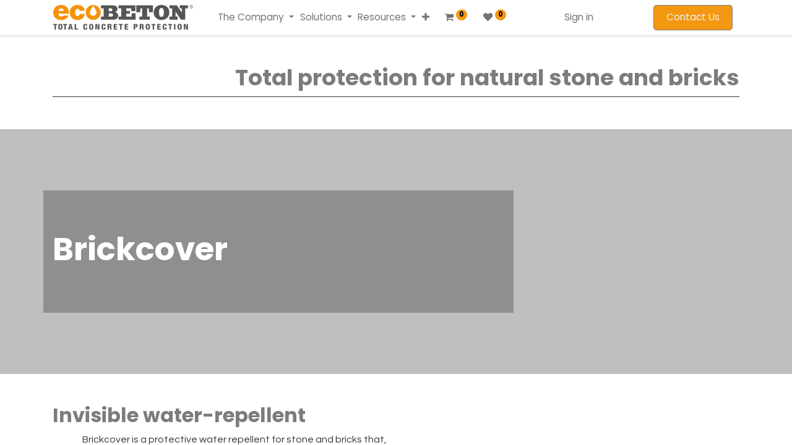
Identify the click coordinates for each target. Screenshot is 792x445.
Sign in (578, 17)
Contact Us (693, 17)
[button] (424, 18)
